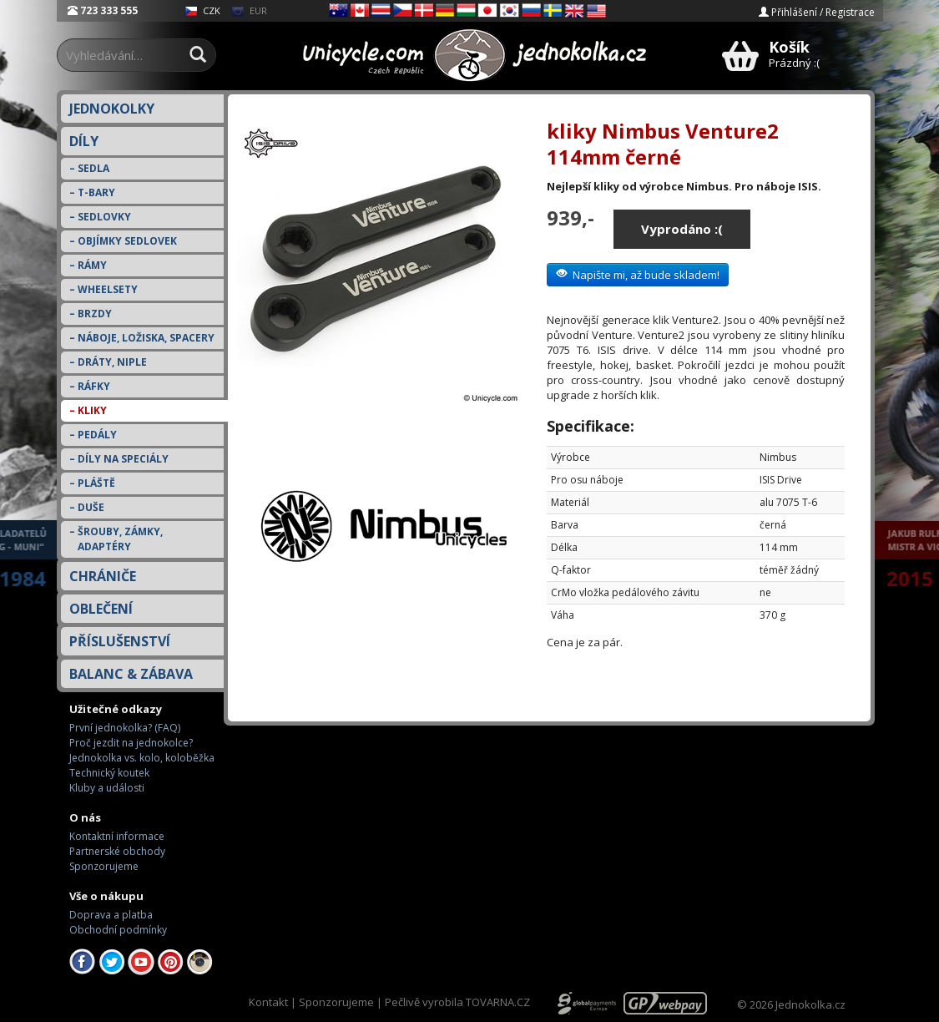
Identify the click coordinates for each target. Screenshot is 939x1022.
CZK (202, 10)
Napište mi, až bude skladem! (637, 274)
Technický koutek (109, 773)
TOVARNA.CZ (498, 1001)
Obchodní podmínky (118, 930)
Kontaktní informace (116, 836)
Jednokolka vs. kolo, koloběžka (142, 758)
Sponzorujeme (104, 866)
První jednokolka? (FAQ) (124, 728)
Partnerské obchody (117, 851)
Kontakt (268, 1001)
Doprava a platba (111, 915)
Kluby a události (106, 788)
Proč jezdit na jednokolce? (131, 743)
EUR (249, 10)
